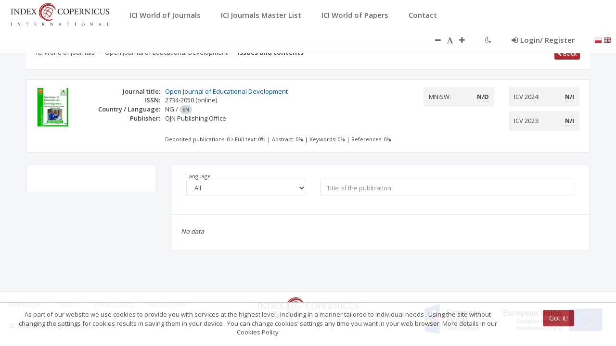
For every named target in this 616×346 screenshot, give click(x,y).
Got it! (558, 317)
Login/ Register (543, 40)
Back (567, 53)
